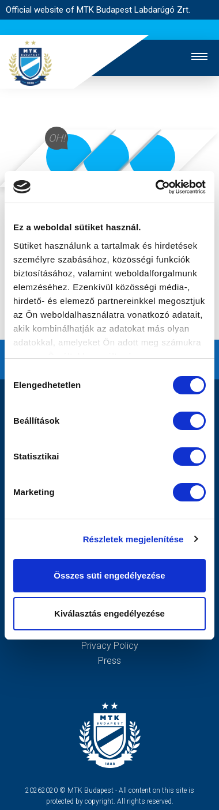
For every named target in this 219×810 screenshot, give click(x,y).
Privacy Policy (109, 645)
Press (109, 660)
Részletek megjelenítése (133, 539)
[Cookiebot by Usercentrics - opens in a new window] (156, 187)
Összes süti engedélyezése (109, 575)
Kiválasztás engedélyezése (109, 613)
